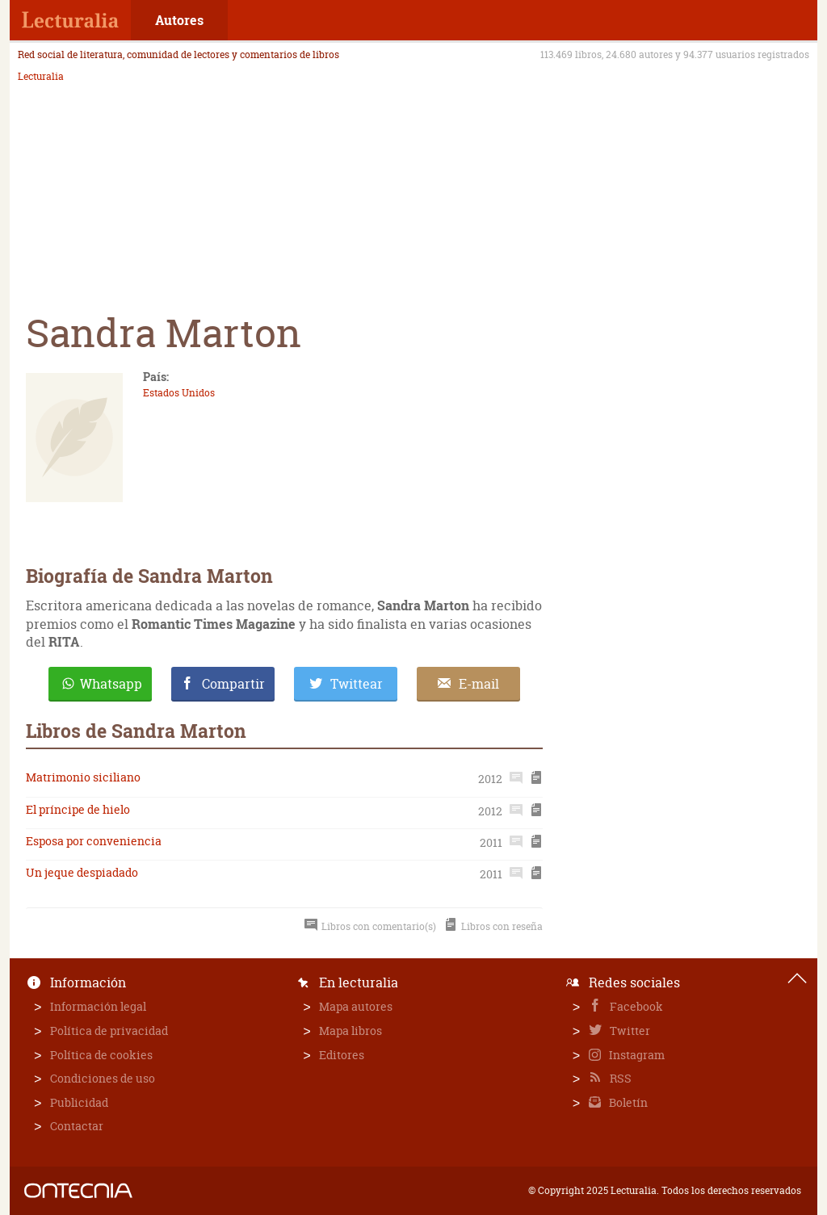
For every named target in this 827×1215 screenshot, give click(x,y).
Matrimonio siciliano (83, 777)
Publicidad (79, 1102)
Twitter (628, 1030)
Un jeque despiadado (82, 872)
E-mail (479, 684)
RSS (619, 1078)
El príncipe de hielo (78, 809)
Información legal (98, 1006)
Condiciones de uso (102, 1078)
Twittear (356, 684)
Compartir (233, 684)
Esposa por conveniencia (94, 840)
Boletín (627, 1102)
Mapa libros (350, 1030)
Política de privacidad (109, 1030)
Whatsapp (111, 684)
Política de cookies (101, 1054)
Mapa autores (356, 1006)
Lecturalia (41, 76)
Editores (341, 1054)
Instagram (636, 1054)
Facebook (635, 1006)
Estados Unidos (179, 393)
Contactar (76, 1125)
